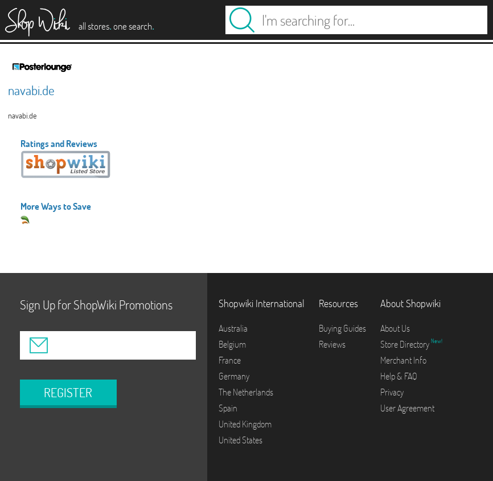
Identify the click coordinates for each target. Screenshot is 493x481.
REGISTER (68, 393)
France (230, 360)
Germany (234, 376)
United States (240, 440)
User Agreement (407, 408)
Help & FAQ (398, 376)
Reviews (332, 344)
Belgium (232, 344)
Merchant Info (403, 360)
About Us (395, 328)
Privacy (392, 392)
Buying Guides (342, 328)
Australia (233, 328)
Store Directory (405, 344)
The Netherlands (246, 392)
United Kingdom (245, 424)
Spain (228, 408)
